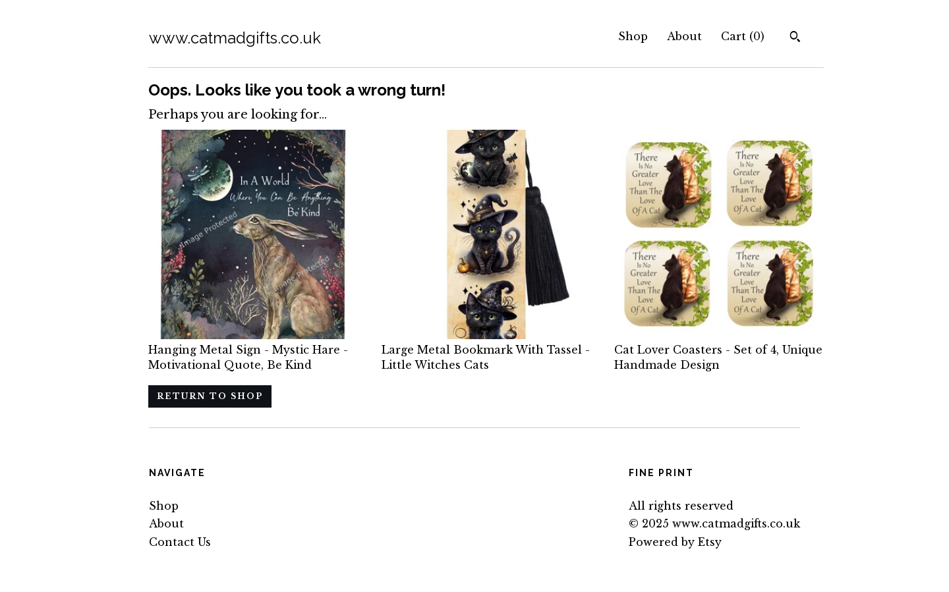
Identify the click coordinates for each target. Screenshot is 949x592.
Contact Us (180, 542)
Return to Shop (210, 396)
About (684, 36)
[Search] (795, 38)
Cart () (742, 36)
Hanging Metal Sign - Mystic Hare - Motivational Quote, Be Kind (253, 350)
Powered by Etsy (675, 542)
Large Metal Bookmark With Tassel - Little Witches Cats (486, 350)
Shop (633, 36)
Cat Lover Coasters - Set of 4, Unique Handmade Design (719, 350)
